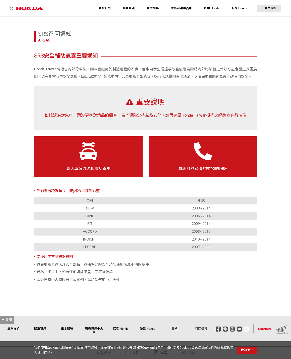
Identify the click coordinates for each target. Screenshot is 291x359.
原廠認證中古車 (181, 8)
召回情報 (201, 329)
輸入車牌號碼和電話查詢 (88, 156)
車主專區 (270, 8)
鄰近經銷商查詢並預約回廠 (203, 156)
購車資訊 (129, 8)
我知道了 (247, 350)
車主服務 (153, 8)
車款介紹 (105, 8)
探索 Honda (212, 8)
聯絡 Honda (239, 8)
